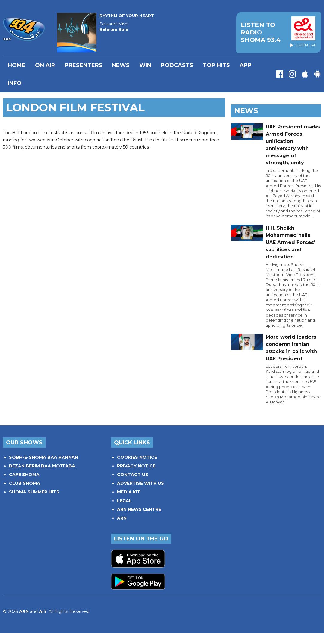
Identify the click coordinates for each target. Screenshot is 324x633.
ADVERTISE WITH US (140, 483)
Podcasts (177, 65)
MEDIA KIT (128, 492)
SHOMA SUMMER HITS (34, 492)
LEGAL (124, 500)
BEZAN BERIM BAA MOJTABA (42, 466)
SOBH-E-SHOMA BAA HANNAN (43, 457)
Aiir (42, 611)
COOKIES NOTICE (137, 457)
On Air (45, 65)
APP (246, 65)
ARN (122, 518)
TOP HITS (216, 65)
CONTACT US (132, 474)
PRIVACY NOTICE (136, 466)
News (121, 65)
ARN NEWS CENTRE (139, 509)
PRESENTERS (83, 65)
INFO (15, 83)
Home (16, 65)
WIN (145, 65)
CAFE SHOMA (24, 474)
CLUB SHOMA (24, 483)
